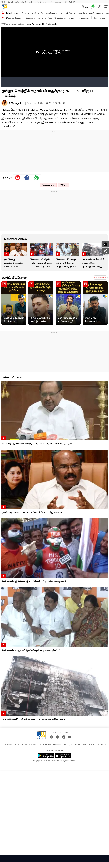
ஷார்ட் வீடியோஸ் (67, 12)
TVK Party (63, 185)
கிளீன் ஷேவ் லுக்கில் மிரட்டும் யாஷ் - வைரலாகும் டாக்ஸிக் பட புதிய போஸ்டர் (40, 319)
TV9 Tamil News (8, 24)
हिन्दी (3, 2)
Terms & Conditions (97, 744)
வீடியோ (72, 17)
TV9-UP (72, 2)
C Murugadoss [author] (17, 103)
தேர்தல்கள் (30, 17)
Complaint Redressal (52, 744)
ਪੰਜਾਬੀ (50, 2)
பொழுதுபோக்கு (49, 12)
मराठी (30, 2)
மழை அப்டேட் (45, 17)
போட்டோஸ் (60, 17)
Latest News (12, 12)
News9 (10, 2)
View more (100, 277)
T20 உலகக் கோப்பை (13, 17)
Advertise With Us (33, 744)
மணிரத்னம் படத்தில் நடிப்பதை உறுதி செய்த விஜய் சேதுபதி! (67, 319)
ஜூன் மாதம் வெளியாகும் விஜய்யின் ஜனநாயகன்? (91, 319)
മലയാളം (58, 2)
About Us (19, 744)
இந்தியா (35, 12)
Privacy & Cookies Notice (75, 744)
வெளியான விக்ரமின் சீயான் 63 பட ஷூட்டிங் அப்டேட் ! (13, 319)
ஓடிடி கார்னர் (84, 17)
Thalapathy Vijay (48, 185)
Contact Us (8, 744)
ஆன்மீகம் (82, 12)
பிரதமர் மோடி (99, 17)
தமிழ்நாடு (24, 12)
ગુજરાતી (38, 2)
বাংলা (44, 2)
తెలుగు (23, 2)
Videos (21, 24)
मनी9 (65, 2)
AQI (87, 6)
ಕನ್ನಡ (17, 2)
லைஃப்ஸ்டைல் (96, 12)
